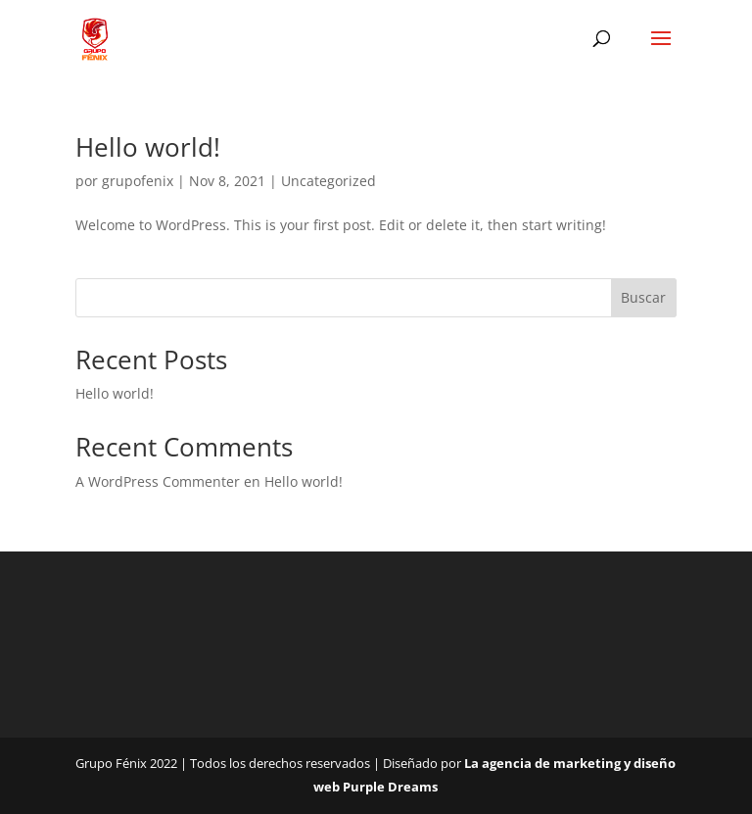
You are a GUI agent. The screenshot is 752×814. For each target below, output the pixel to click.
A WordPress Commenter (157, 481)
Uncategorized (328, 180)
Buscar (643, 297)
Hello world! (147, 147)
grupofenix (137, 180)
